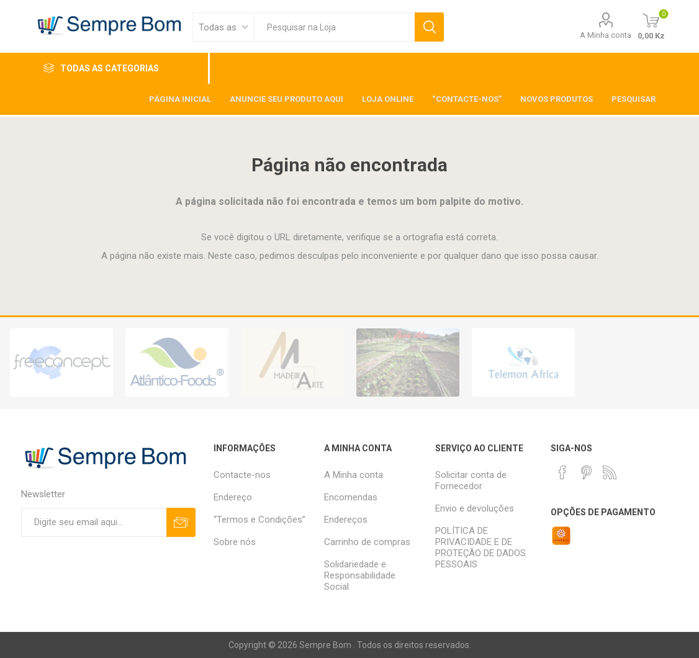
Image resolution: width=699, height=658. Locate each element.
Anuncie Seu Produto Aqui (286, 99)
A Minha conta (605, 35)
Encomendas (350, 497)
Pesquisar (429, 27)
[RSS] (610, 472)
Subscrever (181, 522)
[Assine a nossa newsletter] (94, 522)
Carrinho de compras (367, 542)
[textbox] (334, 27)
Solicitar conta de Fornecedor (471, 480)
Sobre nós (235, 542)
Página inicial (180, 99)
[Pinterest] (586, 472)
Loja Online (387, 99)
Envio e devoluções (474, 508)
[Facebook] (562, 472)
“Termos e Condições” (259, 519)
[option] (61, 362)
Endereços (346, 519)
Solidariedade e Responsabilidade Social (359, 575)
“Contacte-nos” (467, 99)
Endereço (233, 497)
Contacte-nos (242, 474)
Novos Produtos (556, 99)
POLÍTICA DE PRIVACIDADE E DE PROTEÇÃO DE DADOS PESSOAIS (480, 547)
